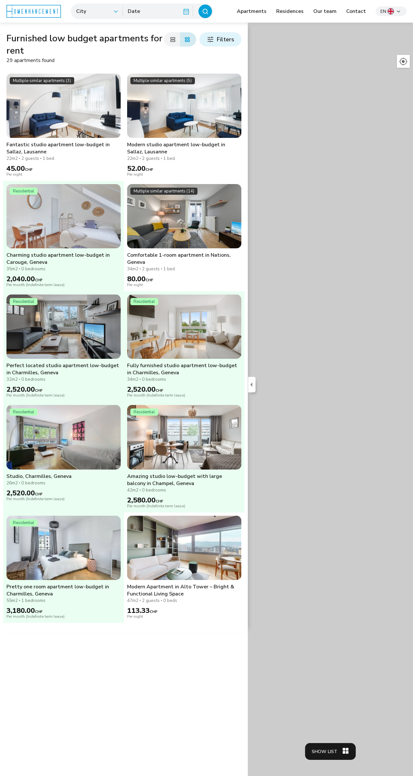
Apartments (252, 11)
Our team (325, 11)
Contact (356, 11)
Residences (290, 11)
